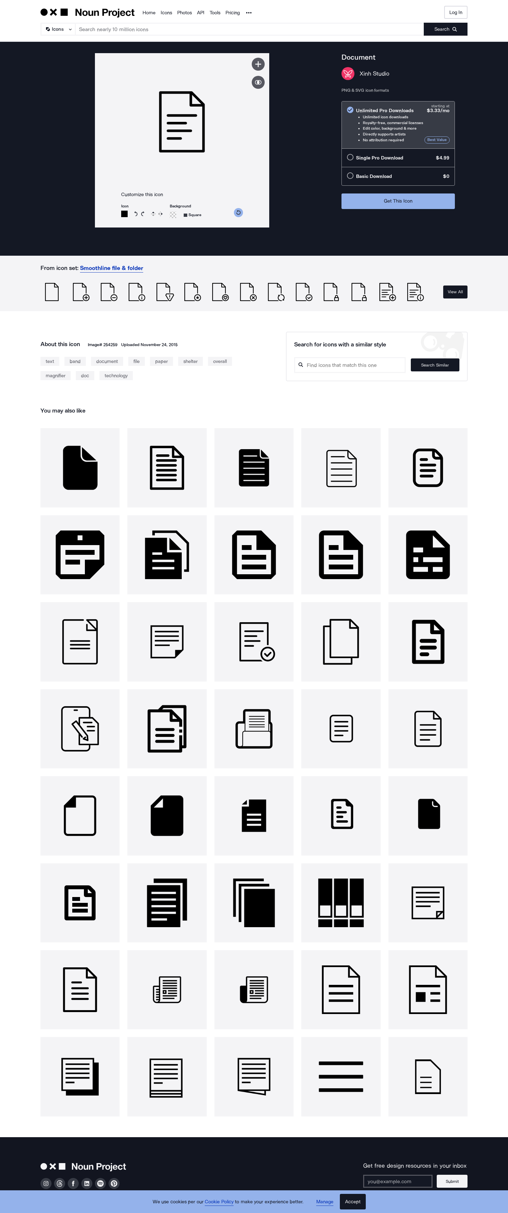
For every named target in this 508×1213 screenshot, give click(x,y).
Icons (166, 13)
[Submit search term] (446, 29)
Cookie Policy (219, 1202)
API (200, 13)
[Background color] (173, 214)
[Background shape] (192, 215)
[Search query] (350, 365)
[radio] (398, 124)
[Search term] (250, 29)
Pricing (232, 13)
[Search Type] (57, 29)
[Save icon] (258, 64)
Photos (184, 13)
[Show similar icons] (258, 82)
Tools (215, 13)
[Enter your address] (398, 1181)
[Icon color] (124, 213)
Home (149, 13)
